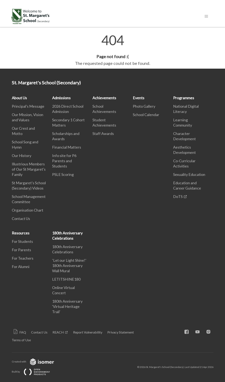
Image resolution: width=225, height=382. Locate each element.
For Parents (21, 249)
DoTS (178, 196)
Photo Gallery (144, 106)
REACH (58, 332)
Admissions (61, 98)
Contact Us (21, 218)
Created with (36, 361)
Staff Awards (103, 133)
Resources (20, 233)
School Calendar (146, 114)
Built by (34, 371)
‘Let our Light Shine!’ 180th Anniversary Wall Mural (69, 265)
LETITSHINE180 (66, 279)
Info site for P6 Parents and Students (64, 160)
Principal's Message (28, 106)
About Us (19, 98)
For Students (22, 241)
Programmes (183, 98)
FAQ (22, 332)
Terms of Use (21, 340)
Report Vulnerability (87, 332)
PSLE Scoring (63, 174)
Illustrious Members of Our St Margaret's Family (29, 169)
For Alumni (20, 266)
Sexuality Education (189, 174)
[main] (112, 50)
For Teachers (22, 258)
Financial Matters (66, 147)
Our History (21, 155)
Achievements (104, 98)
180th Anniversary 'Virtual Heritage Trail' (67, 306)
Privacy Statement (120, 332)
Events (138, 98)
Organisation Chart (27, 210)
